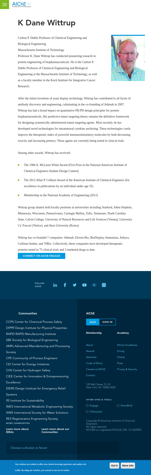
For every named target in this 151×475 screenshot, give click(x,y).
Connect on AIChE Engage (41, 255)
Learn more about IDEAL (17, 430)
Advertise (91, 357)
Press (120, 363)
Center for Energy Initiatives (27, 364)
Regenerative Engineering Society (32, 418)
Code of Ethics (94, 363)
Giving (120, 351)
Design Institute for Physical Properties (36, 328)
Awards (90, 351)
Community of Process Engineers (31, 358)
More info (128, 465)
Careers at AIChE (95, 369)
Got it (114, 465)
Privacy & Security (127, 369)
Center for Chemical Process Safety (34, 322)
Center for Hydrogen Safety (28, 370)
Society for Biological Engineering (32, 340)
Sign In (107, 322)
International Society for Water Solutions (37, 412)
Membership (94, 332)
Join (92, 322)
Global (121, 357)
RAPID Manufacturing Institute (31, 334)
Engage (94, 405)
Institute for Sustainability (25, 400)
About (89, 345)
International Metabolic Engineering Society (39, 406)
